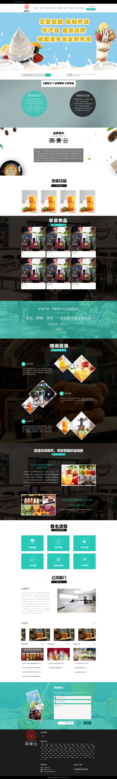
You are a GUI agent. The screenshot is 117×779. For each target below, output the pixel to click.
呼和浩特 (83, 746)
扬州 (69, 749)
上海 (55, 744)
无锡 (89, 748)
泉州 (83, 751)
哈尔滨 (71, 748)
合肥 (66, 751)
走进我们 (42, 8)
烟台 (64, 753)
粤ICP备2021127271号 (65, 777)
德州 (90, 753)
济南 (43, 753)
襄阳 (88, 755)
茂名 (90, 757)
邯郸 (61, 746)
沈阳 (45, 748)
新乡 (62, 755)
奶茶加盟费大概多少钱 (81, 672)
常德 (55, 757)
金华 (58, 751)
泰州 (78, 749)
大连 (49, 748)
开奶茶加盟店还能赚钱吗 (55, 667)
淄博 (51, 753)
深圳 (68, 757)
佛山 (77, 757)
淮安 (61, 749)
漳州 (88, 751)
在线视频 (59, 8)
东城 (64, 744)
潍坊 (68, 753)
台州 (62, 751)
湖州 (49, 751)
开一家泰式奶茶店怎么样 (81, 663)
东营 (60, 753)
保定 (65, 746)
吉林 (51, 744)
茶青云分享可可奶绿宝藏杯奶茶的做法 (32, 676)
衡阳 (47, 757)
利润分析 (65, 8)
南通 (51, 749)
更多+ (94, 623)
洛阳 (58, 755)
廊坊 (74, 746)
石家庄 (51, 746)
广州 (64, 757)
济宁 (73, 753)
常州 (43, 749)
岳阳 (51, 757)
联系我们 (82, 8)
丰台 (77, 744)
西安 (66, 748)
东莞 (45, 759)
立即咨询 (58, 329)
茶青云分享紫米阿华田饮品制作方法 (31, 672)
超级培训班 (53, 8)
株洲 (43, 757)
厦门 (79, 751)
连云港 (56, 749)
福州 (75, 751)
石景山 (81, 744)
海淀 (87, 744)
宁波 (91, 749)
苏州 (47, 749)
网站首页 (36, 8)
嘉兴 (45, 751)
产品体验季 (70, 8)
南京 (84, 748)
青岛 (47, 753)
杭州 (87, 749)
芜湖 (71, 751)
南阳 (71, 755)
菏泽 (49, 755)
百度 (43, 736)
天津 (60, 744)
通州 (47, 746)
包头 (89, 746)
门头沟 (91, 744)
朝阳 (73, 744)
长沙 (92, 755)
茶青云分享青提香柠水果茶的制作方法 (32, 667)
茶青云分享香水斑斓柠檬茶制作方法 (31, 663)
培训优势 (48, 8)
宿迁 (82, 749)
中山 (53, 748)
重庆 (47, 744)
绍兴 (53, 751)
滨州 (45, 755)
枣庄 (55, 753)
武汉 (79, 755)
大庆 (76, 748)
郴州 (60, 757)
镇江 (74, 749)
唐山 (57, 746)
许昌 (66, 755)
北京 (43, 744)
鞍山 (58, 748)
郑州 (53, 755)
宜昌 (83, 755)
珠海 (73, 757)
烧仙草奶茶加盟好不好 (81, 667)
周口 (75, 755)
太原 (78, 746)
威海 (81, 753)
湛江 (85, 757)
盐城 (65, 749)
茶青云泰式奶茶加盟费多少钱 (56, 663)
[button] (57, 68)
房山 (43, 746)
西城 (68, 744)
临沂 (85, 753)
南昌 (92, 751)
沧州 (69, 746)
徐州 (93, 748)
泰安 (77, 753)
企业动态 (77, 8)
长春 (62, 748)
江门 (81, 757)
